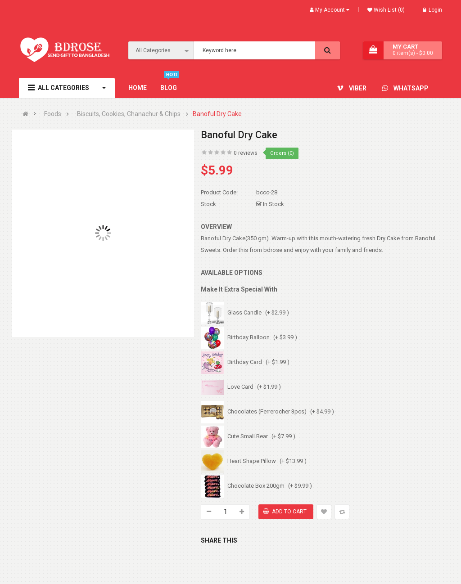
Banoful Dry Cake (217, 114)
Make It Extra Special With (239, 289)
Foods (52, 114)
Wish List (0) (388, 10)
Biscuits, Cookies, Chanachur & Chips (129, 114)
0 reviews (246, 153)
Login (432, 10)
